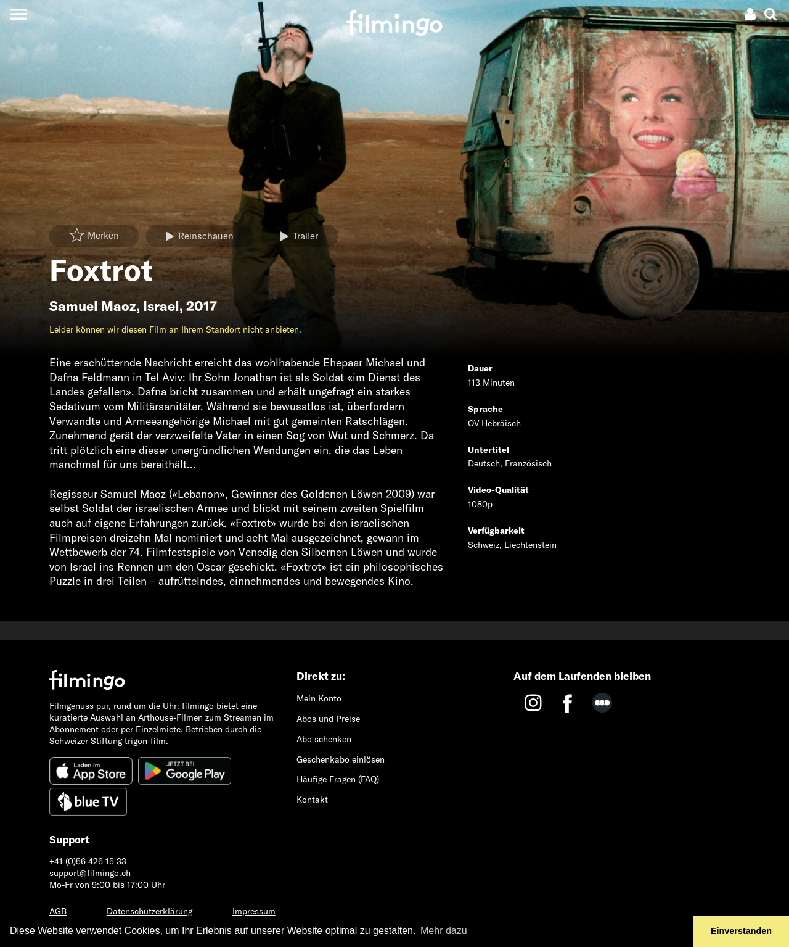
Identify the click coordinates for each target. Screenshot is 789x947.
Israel (161, 306)
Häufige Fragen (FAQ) (337, 779)
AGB (58, 911)
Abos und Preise (328, 718)
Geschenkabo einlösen (340, 759)
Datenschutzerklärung (149, 911)
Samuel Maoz (92, 306)
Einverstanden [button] (741, 931)
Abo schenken (323, 739)
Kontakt (312, 799)
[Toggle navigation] (18, 14)
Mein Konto (318, 698)
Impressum (254, 911)
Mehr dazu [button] (443, 930)
